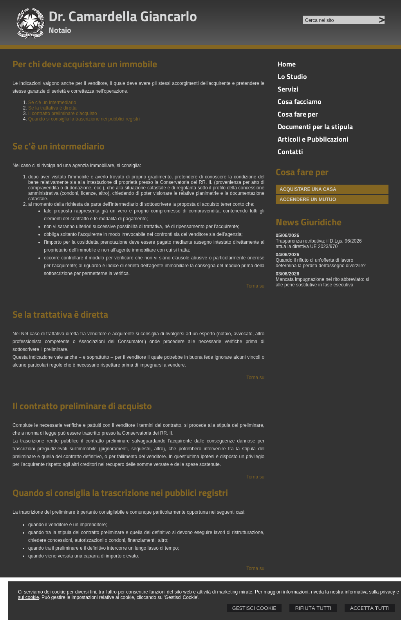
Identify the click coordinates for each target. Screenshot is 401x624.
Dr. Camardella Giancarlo (123, 16)
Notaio (60, 30)
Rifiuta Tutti (313, 608)
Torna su (255, 286)
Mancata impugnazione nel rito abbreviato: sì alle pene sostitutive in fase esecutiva (322, 282)
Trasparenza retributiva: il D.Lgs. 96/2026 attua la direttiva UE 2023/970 (319, 243)
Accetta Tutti (370, 608)
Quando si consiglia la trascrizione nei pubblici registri (84, 119)
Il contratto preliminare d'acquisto (62, 113)
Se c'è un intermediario (52, 102)
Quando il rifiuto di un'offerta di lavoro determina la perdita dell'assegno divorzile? (321, 262)
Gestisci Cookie (254, 608)
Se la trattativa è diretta (52, 108)
